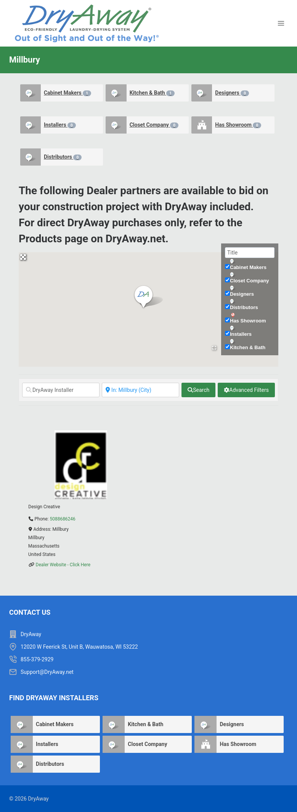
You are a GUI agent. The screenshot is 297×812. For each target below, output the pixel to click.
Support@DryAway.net (47, 672)
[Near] (140, 390)
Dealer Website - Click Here (63, 564)
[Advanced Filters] (246, 390)
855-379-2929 (37, 659)
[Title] (250, 252)
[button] (148, 297)
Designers (232, 93)
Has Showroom (238, 125)
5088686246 (62, 519)
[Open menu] (281, 23)
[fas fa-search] (198, 390)
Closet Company (154, 125)
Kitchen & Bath (152, 93)
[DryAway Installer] (61, 390)
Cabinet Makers (67, 93)
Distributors (63, 157)
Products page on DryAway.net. (94, 238)
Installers (60, 125)
